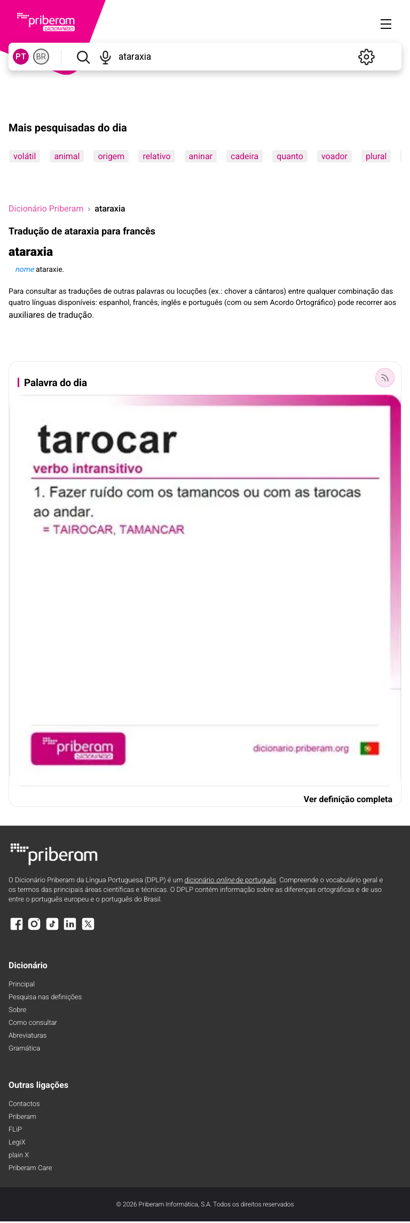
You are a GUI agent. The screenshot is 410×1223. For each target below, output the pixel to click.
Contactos (24, 1104)
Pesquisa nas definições (45, 997)
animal (67, 156)
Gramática (24, 1049)
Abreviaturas (27, 1036)
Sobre (17, 1010)
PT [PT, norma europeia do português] (20, 56)
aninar (200, 156)
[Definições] (366, 56)
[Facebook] (17, 929)
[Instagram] (34, 929)
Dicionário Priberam (46, 208)
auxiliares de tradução (50, 315)
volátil (24, 156)
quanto (290, 156)
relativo (156, 156)
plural (376, 156)
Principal (22, 985)
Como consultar (33, 1023)
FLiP (15, 1130)
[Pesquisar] (83, 56)
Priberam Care (30, 1168)
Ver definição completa (348, 799)
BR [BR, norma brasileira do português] (41, 56)
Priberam (22, 1117)
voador (334, 156)
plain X (19, 1155)
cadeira (244, 156)
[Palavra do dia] (385, 377)
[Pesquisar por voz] (106, 56)
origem (111, 156)
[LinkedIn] (70, 929)
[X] (88, 929)
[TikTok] (52, 929)
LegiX (17, 1143)
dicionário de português (231, 880)
